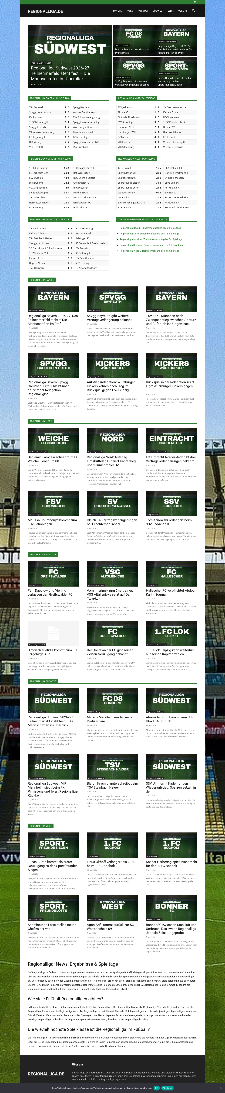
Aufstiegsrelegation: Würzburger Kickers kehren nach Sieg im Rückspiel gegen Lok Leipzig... (111, 386)
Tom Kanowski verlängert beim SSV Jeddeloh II (169, 522)
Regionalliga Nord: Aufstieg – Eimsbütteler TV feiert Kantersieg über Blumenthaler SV (111, 461)
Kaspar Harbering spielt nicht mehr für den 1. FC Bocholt (171, 864)
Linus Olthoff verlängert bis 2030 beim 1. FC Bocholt (111, 864)
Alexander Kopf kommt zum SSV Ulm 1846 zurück (170, 719)
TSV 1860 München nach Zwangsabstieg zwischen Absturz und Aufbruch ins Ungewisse (171, 320)
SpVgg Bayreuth (123, 77)
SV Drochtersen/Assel (96, 515)
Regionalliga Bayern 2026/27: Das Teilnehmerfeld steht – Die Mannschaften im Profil (53, 320)
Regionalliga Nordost (96, 585)
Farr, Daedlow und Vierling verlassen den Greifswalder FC (50, 592)
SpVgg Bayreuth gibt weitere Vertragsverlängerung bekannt (109, 318)
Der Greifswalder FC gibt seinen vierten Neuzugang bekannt (110, 652)
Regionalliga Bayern (167, 42)
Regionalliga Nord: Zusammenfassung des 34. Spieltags (149, 233)
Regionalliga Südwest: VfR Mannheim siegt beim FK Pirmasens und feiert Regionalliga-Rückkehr (53, 789)
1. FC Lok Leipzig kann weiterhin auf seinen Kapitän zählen (170, 652)
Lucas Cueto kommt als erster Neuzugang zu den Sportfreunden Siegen (53, 866)
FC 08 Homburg (122, 45)
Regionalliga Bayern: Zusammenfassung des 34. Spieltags (150, 228)
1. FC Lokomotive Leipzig (156, 645)
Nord (130, 10)
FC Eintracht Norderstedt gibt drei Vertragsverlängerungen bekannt (171, 459)
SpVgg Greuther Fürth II (38, 377)
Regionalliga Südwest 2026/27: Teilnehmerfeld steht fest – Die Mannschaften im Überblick (51, 721)
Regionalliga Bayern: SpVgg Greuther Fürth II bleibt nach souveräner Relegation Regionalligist (48, 388)
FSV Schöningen (35, 515)
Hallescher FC (152, 585)
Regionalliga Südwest (41, 63)
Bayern (117, 10)
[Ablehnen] (221, 1088)
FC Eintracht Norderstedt (156, 452)
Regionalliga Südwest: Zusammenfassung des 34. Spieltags (151, 245)
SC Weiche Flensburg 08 (38, 452)
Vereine (183, 10)
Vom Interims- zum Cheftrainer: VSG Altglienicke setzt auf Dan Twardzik (110, 594)
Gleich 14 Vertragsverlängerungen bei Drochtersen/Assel (112, 522)
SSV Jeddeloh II (152, 515)
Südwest (158, 10)
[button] (193, 11)
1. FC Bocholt (93, 856)
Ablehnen (167, 1088)
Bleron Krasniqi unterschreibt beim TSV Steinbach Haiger (112, 785)
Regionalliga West (36, 919)
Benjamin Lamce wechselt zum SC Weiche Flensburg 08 (53, 459)
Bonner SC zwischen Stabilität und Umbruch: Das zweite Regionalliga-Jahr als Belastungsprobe (171, 929)
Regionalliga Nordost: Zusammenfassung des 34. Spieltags (151, 239)
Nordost (143, 10)
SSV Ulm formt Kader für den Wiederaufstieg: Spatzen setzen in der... (171, 787)
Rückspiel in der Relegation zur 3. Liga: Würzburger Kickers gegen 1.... (170, 386)
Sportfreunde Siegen (168, 74)
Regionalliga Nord (95, 452)
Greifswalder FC (35, 585)
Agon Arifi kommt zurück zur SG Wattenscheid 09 (110, 927)
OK (156, 1088)
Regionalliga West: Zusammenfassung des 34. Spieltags (149, 250)
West (171, 10)
